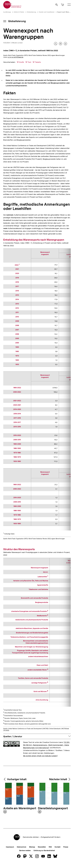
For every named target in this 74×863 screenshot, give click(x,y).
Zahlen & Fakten (19, 12)
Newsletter (42, 847)
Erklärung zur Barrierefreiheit (44, 850)
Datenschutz (21, 847)
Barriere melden (25, 850)
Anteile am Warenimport (19, 808)
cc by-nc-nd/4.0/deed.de (15, 57)
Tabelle (38, 62)
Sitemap (32, 847)
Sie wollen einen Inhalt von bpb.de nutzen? (40, 756)
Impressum (10, 847)
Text (29, 62)
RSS (50, 847)
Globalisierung (31, 12)
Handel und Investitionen (46, 12)
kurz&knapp (7, 12)
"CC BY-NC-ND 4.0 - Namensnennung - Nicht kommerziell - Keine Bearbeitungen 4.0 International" (46, 745)
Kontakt (57, 847)
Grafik (21, 62)
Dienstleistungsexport (53, 808)
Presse (65, 847)
